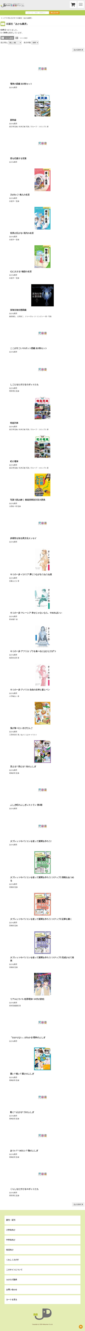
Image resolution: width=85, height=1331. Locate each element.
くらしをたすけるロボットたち (24, 1189)
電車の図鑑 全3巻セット (21, 84)
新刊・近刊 (10, 1220)
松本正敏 (22, 126)
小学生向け (10, 1230)
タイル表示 (7, 38)
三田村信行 (13, 735)
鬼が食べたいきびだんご (21, 728)
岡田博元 (12, 391)
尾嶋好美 (12, 773)
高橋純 (11, 887)
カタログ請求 (11, 1280)
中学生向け (10, 1240)
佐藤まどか (13, 581)
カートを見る (11, 1299)
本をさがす (55, 13)
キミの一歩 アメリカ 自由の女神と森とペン (30, 690)
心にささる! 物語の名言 (21, 271)
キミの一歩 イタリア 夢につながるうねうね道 (31, 574)
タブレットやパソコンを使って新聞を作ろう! (30, 841)
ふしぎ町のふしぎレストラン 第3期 (26, 805)
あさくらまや (25, 735)
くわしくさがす (12, 1260)
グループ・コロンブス (38, 126)
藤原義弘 (12, 316)
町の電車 (14, 461)
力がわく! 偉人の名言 (20, 195)
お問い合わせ (11, 1290)
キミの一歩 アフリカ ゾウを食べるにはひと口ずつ (33, 651)
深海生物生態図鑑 (18, 310)
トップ (3, 18)
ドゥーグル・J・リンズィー (35, 316)
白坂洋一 (12, 201)
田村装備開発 (14, 1006)
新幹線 (13, 120)
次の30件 (78, 50)
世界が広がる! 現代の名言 (22, 233)
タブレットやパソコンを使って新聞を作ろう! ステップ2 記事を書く (41, 919)
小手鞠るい (13, 696)
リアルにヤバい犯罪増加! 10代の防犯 (27, 999)
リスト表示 (21, 38)
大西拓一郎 (13, 506)
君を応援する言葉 (18, 158)
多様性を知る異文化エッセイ (23, 538)
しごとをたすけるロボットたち (24, 384)
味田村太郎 (13, 658)
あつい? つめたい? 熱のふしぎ (24, 1151)
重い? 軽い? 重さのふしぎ (22, 1074)
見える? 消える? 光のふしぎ (23, 766)
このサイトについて (14, 1270)
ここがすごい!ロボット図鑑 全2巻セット (28, 348)
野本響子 (12, 619)
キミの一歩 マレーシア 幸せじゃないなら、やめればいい (36, 613)
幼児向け (9, 1250)
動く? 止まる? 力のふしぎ (22, 1112)
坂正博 (11, 126)
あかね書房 (13, 87)
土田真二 (20, 316)
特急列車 (14, 423)
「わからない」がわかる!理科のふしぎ (27, 1037)
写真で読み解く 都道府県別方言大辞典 (27, 500)
